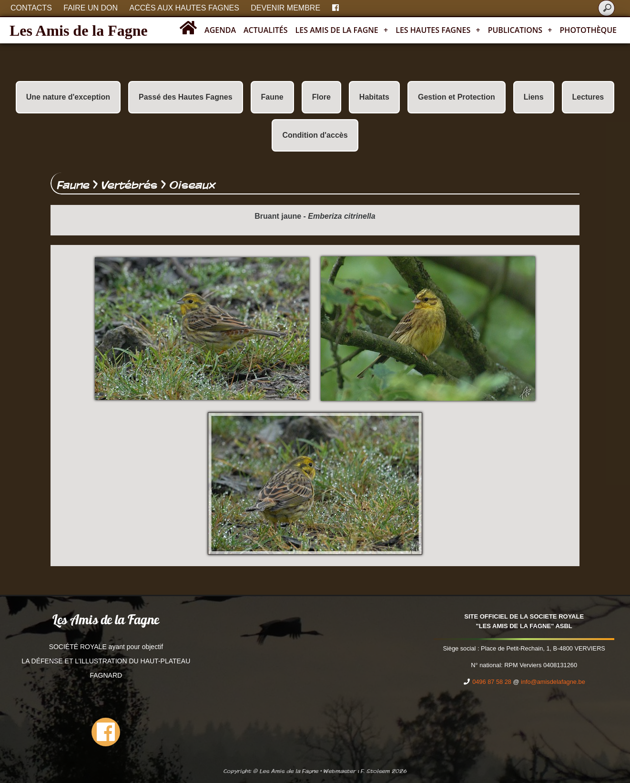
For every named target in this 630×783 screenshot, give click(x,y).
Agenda (220, 30)
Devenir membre (285, 8)
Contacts (31, 8)
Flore (321, 97)
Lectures (588, 97)
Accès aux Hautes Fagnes (184, 8)
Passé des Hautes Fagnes (186, 97)
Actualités (266, 30)
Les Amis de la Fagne (79, 30)
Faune (272, 97)
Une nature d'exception (68, 97)
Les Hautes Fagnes (438, 30)
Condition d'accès (314, 135)
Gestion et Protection (456, 97)
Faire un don (90, 8)
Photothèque (588, 30)
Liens (534, 97)
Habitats (374, 97)
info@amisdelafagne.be (553, 681)
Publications (520, 30)
